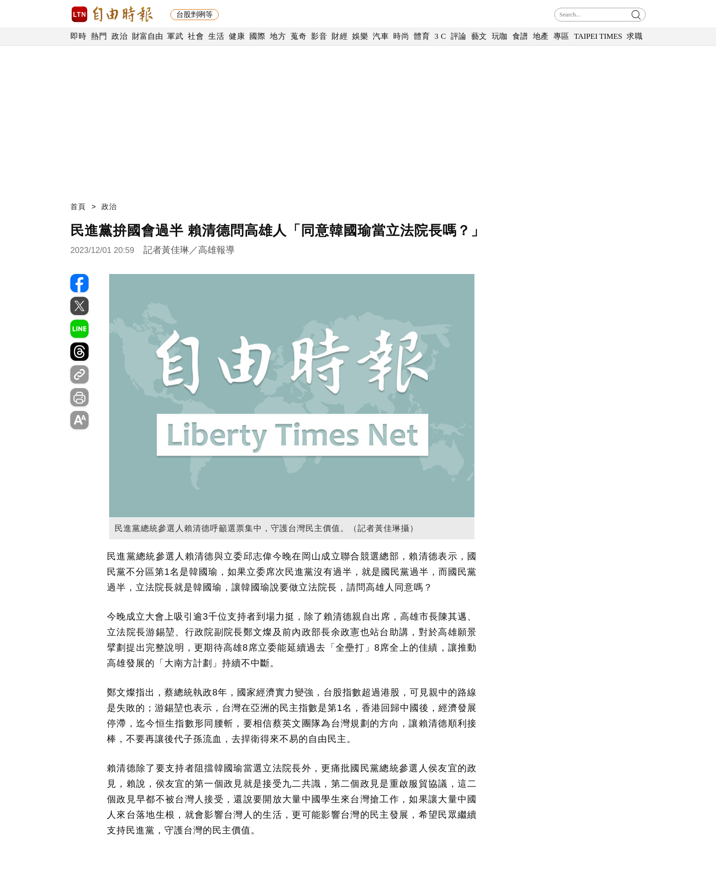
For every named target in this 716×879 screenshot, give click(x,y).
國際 (257, 36)
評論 (459, 36)
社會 (196, 36)
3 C (440, 36)
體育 (422, 36)
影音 (319, 36)
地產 (541, 36)
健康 (237, 36)
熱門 (99, 36)
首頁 (78, 207)
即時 (78, 36)
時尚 (401, 36)
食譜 (520, 36)
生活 (216, 36)
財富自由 (147, 36)
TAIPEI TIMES (598, 36)
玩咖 (500, 36)
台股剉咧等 (194, 14)
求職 (634, 36)
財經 (339, 36)
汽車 (381, 36)
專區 (561, 36)
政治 (119, 36)
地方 (278, 36)
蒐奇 (298, 36)
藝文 (479, 36)
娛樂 (360, 36)
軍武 (175, 36)
